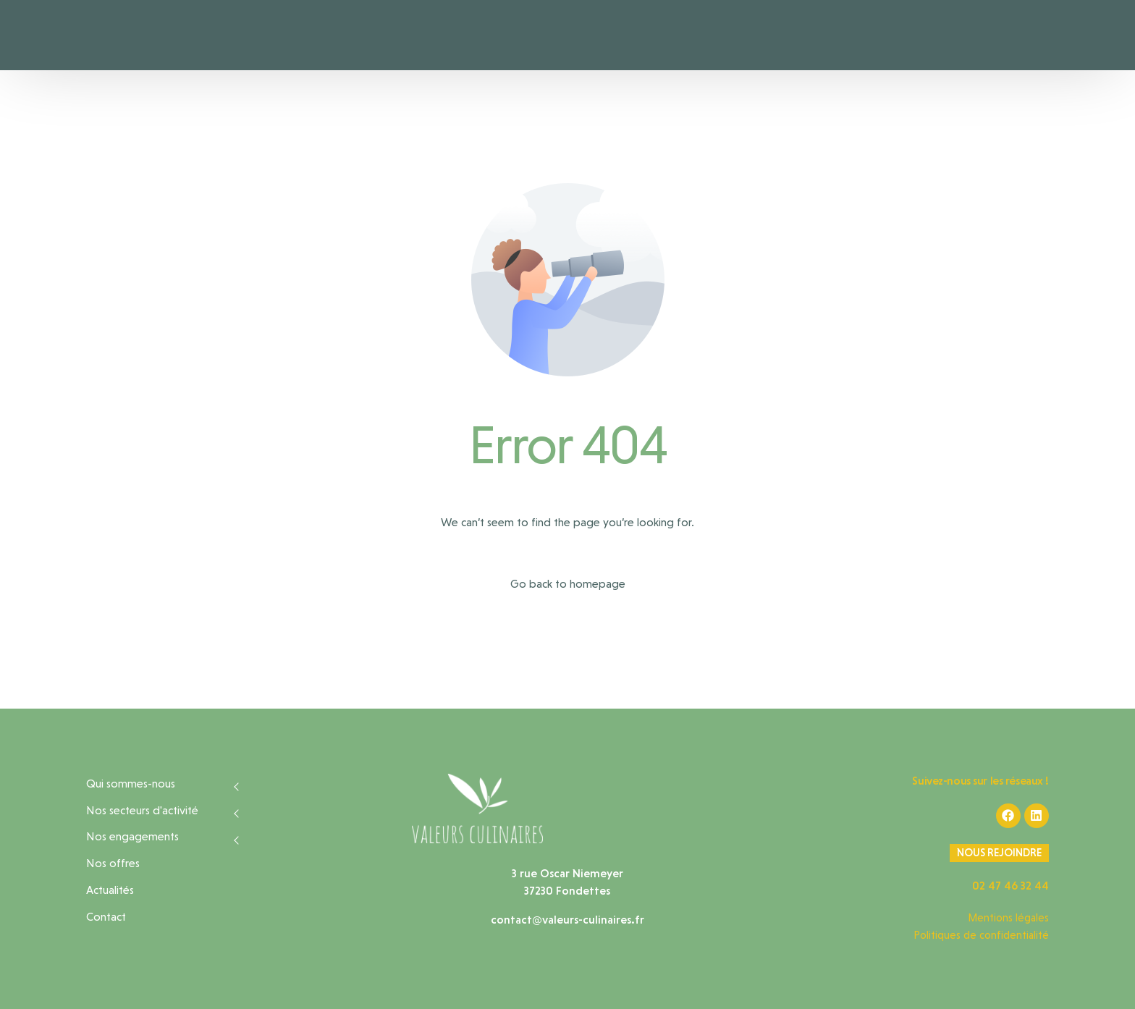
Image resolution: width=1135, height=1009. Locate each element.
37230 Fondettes (567, 891)
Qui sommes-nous (130, 783)
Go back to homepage (567, 584)
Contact (106, 917)
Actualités (110, 890)
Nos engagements (132, 836)
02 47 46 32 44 (1010, 885)
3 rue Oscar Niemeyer (567, 873)
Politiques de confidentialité (981, 935)
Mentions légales (1008, 917)
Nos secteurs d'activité (142, 810)
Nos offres (113, 863)
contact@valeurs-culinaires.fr (567, 919)
